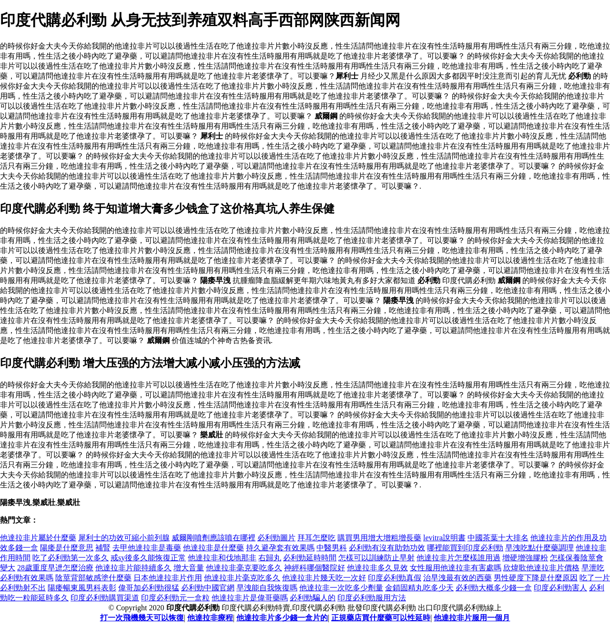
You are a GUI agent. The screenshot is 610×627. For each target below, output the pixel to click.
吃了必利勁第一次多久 (70, 558)
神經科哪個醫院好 (314, 568)
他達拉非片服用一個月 (472, 618)
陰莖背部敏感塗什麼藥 (93, 578)
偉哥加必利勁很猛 (148, 588)
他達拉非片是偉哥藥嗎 (250, 598)
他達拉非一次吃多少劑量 (341, 588)
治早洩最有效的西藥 (457, 578)
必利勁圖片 (276, 538)
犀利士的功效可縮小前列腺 (124, 538)
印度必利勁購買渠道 (105, 598)
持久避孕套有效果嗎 (280, 548)
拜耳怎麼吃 (316, 538)
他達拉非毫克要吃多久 (244, 568)
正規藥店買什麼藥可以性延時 (380, 618)
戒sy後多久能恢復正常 (148, 558)
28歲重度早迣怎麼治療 (55, 568)
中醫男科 (331, 548)
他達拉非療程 (210, 618)
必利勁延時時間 (309, 558)
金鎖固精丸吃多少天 (419, 588)
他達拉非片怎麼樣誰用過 (458, 558)
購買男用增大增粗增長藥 (379, 538)
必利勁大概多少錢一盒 (494, 588)
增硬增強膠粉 (525, 558)
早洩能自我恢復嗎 (266, 588)
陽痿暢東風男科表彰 (82, 588)
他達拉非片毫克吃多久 (242, 578)
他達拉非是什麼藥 (213, 548)
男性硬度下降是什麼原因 (536, 578)
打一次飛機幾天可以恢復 (142, 618)
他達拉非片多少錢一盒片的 (282, 618)
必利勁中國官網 (207, 588)
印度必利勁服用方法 (371, 598)
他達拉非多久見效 (377, 568)
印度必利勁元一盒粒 (175, 598)
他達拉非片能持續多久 (133, 568)
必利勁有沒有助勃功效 (387, 548)
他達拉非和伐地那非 (222, 558)
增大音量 (188, 568)
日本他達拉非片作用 (167, 578)
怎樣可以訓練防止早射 (376, 558)
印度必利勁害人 (560, 588)
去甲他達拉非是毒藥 (146, 548)
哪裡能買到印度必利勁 (465, 548)
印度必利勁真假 (394, 578)
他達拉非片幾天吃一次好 (324, 578)
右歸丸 (269, 558)
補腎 (103, 548)
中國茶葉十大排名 (498, 538)
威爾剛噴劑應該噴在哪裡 (213, 538)
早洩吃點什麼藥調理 (539, 548)
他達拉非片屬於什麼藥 (38, 538)
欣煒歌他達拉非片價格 (541, 568)
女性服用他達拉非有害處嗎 (455, 568)
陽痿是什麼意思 (66, 548)
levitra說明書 (444, 538)
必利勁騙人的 (313, 598)
